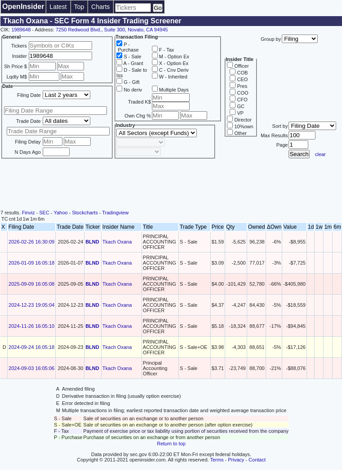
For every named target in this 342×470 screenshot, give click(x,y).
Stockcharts (85, 212)
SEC (44, 212)
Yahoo (60, 212)
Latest (58, 6)
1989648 (21, 29)
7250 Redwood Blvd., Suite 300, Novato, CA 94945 (112, 29)
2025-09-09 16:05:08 (31, 284)
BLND (92, 241)
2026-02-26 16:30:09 (31, 241)
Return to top (171, 443)
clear (320, 154)
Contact (257, 459)
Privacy (236, 459)
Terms (217, 459)
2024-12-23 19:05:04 (31, 305)
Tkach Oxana (117, 241)
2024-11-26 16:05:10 (31, 326)
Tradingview (115, 212)
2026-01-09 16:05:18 (31, 262)
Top (79, 6)
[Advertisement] (171, 185)
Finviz (28, 212)
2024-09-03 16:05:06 (31, 368)
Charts (100, 6)
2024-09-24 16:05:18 (31, 347)
